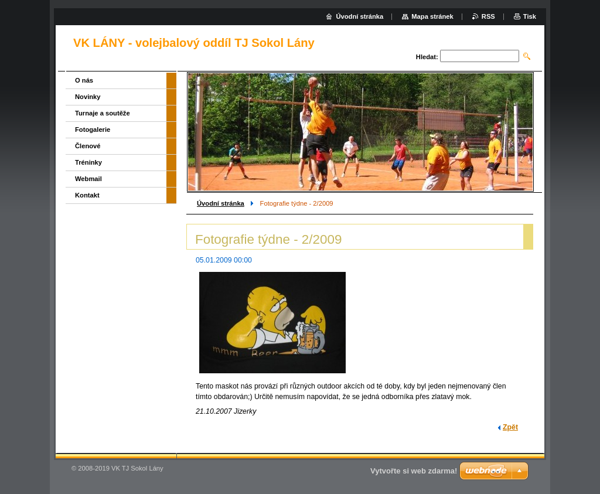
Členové (88, 145)
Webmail (88, 178)
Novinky (88, 96)
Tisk (529, 16)
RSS (488, 16)
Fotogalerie (92, 129)
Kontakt (87, 195)
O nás (84, 80)
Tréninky (88, 162)
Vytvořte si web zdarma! (413, 470)
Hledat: (427, 56)
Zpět (510, 427)
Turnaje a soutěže (102, 113)
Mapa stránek (432, 16)
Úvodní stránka (220, 203)
